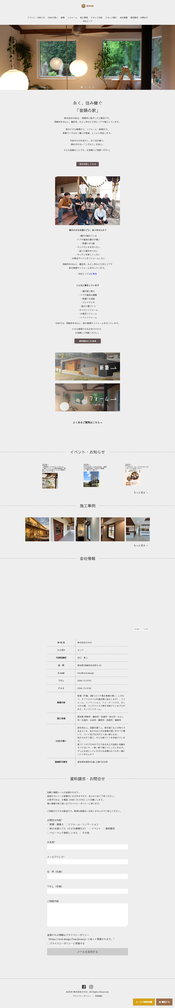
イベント (96, 828)
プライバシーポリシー (82, 996)
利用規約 (98, 996)
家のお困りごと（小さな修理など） (68, 828)
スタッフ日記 (96, 17)
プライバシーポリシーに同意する (67, 943)
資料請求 (110, 828)
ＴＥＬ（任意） (55, 886)
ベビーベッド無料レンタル (64, 832)
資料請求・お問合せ (139, 17)
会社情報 (124, 17)
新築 (63, 17)
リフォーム (72, 17)
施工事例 (84, 17)
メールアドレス (55, 856)
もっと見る (140, 492)
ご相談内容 (53, 901)
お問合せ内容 (54, 820)
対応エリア (87, 21)
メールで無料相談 (144, 1001)
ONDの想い (53, 17)
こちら (94, 273)
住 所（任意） (55, 871)
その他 (85, 832)
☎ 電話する (164, 1001)
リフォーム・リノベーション (83, 824)
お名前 (51, 842)
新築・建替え (57, 824)
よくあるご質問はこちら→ (87, 422)
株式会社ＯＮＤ (80, 991)
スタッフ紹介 (111, 17)
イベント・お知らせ (36, 17)
